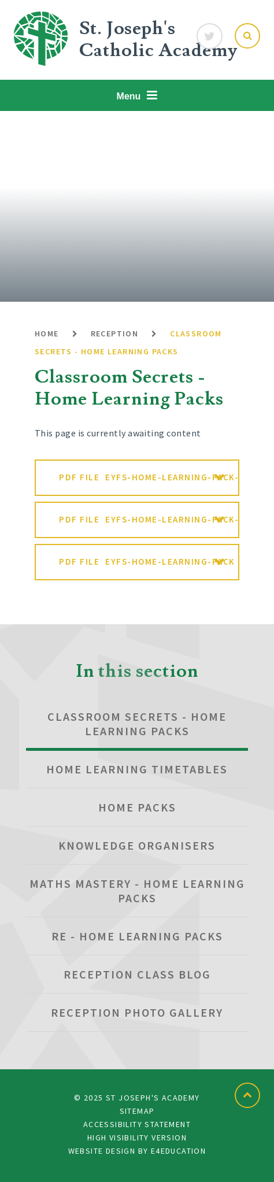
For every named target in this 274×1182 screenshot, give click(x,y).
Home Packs (137, 807)
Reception (115, 333)
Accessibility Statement (137, 1124)
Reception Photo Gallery (137, 1012)
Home (47, 333)
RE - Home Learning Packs (137, 936)
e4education (178, 1151)
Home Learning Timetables (137, 769)
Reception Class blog (137, 974)
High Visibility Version (137, 1137)
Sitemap (137, 1111)
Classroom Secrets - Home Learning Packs (137, 723)
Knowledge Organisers (137, 845)
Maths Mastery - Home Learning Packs (137, 890)
